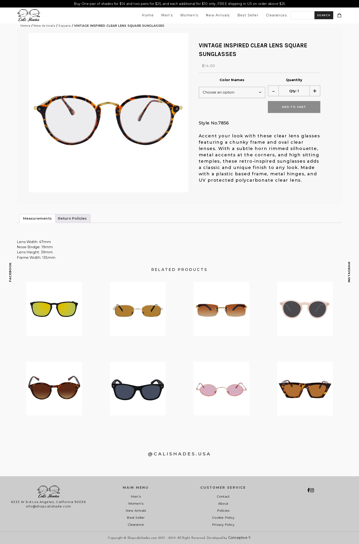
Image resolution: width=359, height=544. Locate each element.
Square (64, 25)
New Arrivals (218, 15)
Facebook (10, 272)
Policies (223, 510)
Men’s (167, 15)
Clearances (276, 15)
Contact (223, 496)
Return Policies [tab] (72, 218)
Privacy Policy (223, 524)
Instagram (349, 272)
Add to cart (294, 107)
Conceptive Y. (239, 538)
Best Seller (247, 15)
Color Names (232, 80)
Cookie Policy (223, 517)
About (223, 503)
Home (148, 15)
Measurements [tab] (37, 218)
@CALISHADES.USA (179, 454)
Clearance (136, 524)
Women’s (189, 15)
